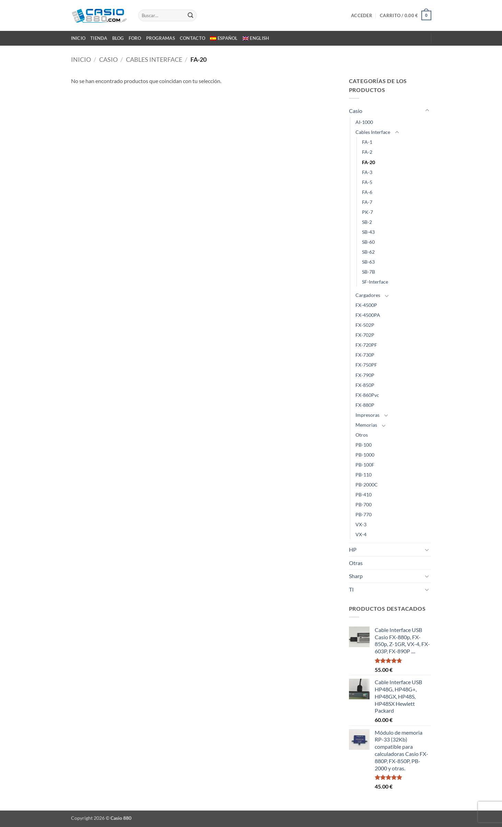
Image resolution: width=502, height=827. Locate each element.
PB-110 (363, 475)
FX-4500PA (367, 315)
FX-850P (364, 385)
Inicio (81, 59)
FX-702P (364, 335)
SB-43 (368, 232)
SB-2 (367, 222)
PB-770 (363, 514)
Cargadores (367, 295)
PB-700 (363, 504)
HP (353, 549)
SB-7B (368, 272)
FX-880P (364, 405)
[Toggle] (427, 110)
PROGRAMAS (160, 38)
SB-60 (368, 242)
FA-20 (368, 162)
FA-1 (367, 142)
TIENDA (98, 38)
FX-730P (364, 355)
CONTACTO (192, 38)
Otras (356, 563)
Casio (108, 59)
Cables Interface (154, 59)
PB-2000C (366, 484)
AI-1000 (364, 122)
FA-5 (367, 182)
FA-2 (367, 152)
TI (351, 589)
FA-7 (367, 202)
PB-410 (363, 494)
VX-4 (360, 534)
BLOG (118, 38)
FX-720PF (366, 345)
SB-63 (368, 262)
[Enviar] (190, 15)
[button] (361, 15)
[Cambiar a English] (256, 38)
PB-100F (364, 465)
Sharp (356, 576)
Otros (361, 435)
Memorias (366, 425)
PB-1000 (364, 455)
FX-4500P (366, 305)
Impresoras (367, 415)
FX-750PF (366, 365)
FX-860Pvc (367, 395)
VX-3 (360, 524)
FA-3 (367, 172)
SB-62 (368, 252)
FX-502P (364, 325)
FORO (135, 38)
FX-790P (364, 375)
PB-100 (363, 445)
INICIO (78, 38)
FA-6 (367, 192)
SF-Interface (375, 282)
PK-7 (367, 212)
